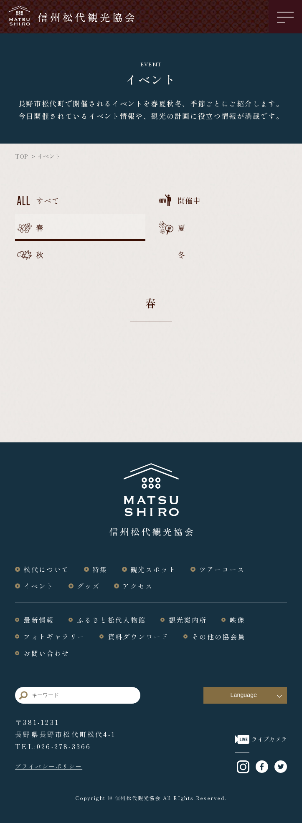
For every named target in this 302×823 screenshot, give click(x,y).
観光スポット (153, 569)
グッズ (88, 586)
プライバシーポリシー (48, 766)
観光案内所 (188, 620)
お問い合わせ (46, 653)
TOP (21, 156)
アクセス (137, 586)
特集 (100, 569)
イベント (38, 586)
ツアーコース (222, 569)
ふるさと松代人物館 (111, 620)
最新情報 (38, 620)
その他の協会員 (219, 636)
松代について (46, 569)
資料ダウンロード (138, 636)
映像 (237, 620)
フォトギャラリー (54, 636)
